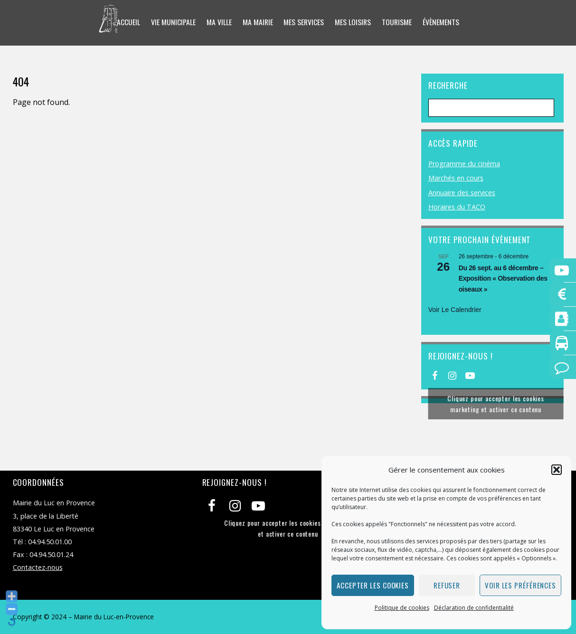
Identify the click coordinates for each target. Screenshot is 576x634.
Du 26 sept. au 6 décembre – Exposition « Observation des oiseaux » (503, 278)
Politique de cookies (402, 608)
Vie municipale (172, 22)
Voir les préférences (520, 585)
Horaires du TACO (456, 206)
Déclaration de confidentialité (474, 608)
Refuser (447, 585)
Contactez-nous (38, 567)
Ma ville (217, 22)
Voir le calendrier (455, 309)
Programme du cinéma (464, 163)
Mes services (303, 22)
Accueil (127, 22)
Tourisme (398, 22)
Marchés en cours (455, 177)
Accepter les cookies (373, 585)
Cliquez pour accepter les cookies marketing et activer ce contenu (495, 403)
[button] (556, 469)
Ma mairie (256, 22)
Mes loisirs (353, 22)
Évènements (442, 22)
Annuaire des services (461, 192)
